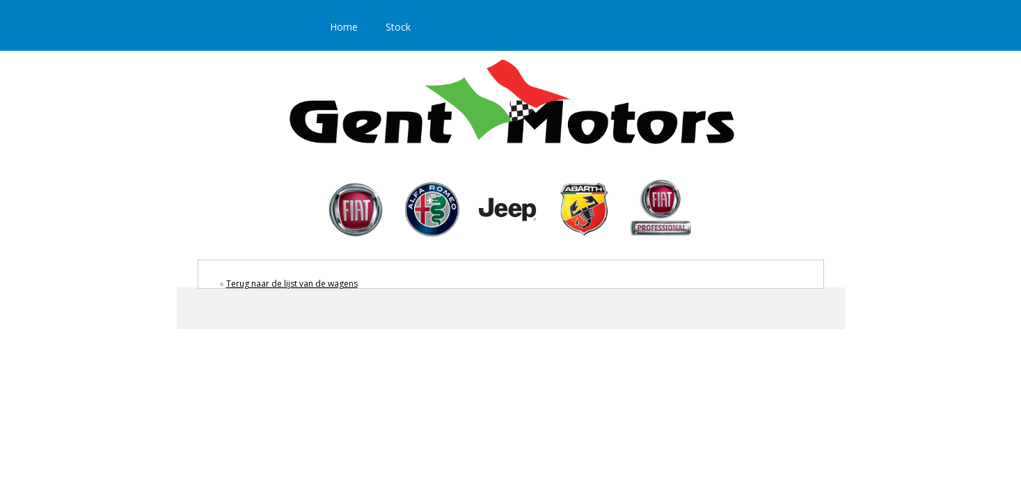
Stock (398, 26)
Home (344, 26)
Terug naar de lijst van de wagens (292, 283)
